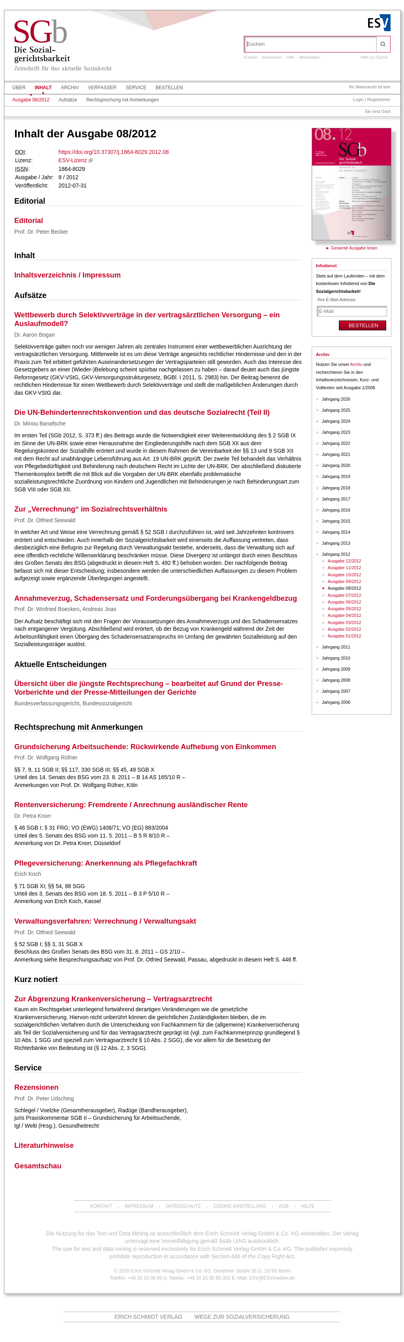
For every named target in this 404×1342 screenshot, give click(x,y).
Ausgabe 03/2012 (344, 622)
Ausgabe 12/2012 (344, 561)
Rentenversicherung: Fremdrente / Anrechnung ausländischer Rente (131, 805)
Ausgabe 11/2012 (344, 567)
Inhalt (43, 87)
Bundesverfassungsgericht (46, 703)
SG (39, 31)
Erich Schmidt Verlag (148, 1317)
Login (358, 99)
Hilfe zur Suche (374, 57)
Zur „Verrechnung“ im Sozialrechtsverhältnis (90, 509)
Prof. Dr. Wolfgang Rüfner (45, 757)
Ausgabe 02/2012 (344, 629)
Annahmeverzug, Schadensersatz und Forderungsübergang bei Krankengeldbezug (155, 598)
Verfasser (102, 87)
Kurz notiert (36, 979)
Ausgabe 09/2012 (344, 581)
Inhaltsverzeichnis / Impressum (67, 275)
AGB (283, 1206)
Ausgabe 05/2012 (344, 608)
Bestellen (169, 87)
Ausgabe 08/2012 (30, 100)
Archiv (70, 87)
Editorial (29, 201)
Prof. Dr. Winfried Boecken (46, 609)
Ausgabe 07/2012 (344, 595)
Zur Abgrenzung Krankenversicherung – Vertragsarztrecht (113, 999)
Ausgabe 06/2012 (344, 602)
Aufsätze (68, 100)
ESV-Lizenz (72, 160)
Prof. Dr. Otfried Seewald (44, 520)
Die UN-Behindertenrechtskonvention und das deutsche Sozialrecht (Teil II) (141, 412)
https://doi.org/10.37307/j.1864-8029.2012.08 (113, 152)
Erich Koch (27, 874)
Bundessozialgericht (107, 703)
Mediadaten (309, 57)
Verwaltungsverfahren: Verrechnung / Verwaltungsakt (105, 921)
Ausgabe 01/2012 (344, 636)
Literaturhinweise (44, 1145)
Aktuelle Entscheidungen (60, 664)
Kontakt (250, 57)
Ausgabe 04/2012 (344, 615)
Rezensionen (36, 1087)
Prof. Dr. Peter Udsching (44, 1098)
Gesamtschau (37, 1166)
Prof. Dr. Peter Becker (41, 232)
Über (18, 87)
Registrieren (378, 99)
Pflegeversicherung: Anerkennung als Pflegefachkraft (105, 863)
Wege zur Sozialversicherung (242, 1317)
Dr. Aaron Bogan (34, 335)
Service (135, 87)
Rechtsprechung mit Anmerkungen (122, 100)
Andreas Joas (99, 609)
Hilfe (290, 57)
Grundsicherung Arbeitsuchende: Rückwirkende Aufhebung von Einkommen (145, 747)
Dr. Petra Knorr (32, 816)
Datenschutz (183, 1206)
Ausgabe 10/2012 (344, 574)
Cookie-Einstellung (239, 1206)
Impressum (271, 57)
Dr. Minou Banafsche (39, 423)
